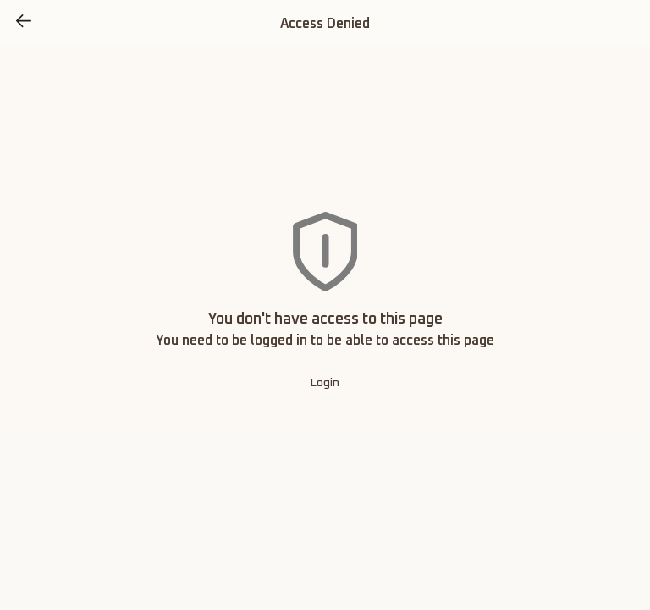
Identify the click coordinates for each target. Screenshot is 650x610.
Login (325, 383)
